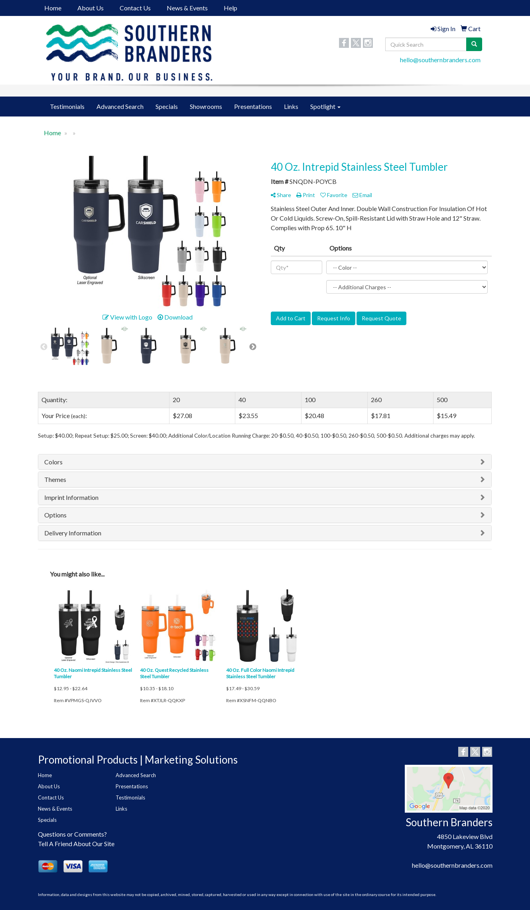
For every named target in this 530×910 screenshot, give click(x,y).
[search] (474, 44)
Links (291, 106)
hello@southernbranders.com (440, 59)
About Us (90, 8)
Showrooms (206, 106)
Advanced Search (120, 106)
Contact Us (135, 8)
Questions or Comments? (72, 834)
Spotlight (325, 106)
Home (52, 8)
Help (230, 8)
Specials (167, 106)
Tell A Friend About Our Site (76, 843)
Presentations (253, 106)
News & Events (187, 8)
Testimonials (67, 106)
